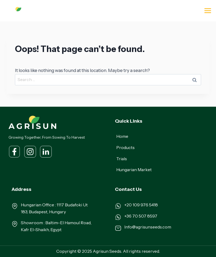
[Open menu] (207, 10)
